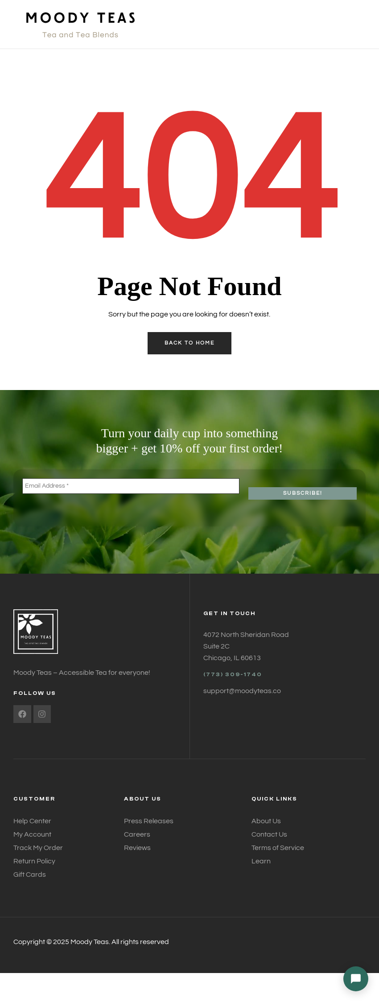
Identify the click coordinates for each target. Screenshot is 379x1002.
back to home (189, 343)
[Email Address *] (130, 486)
